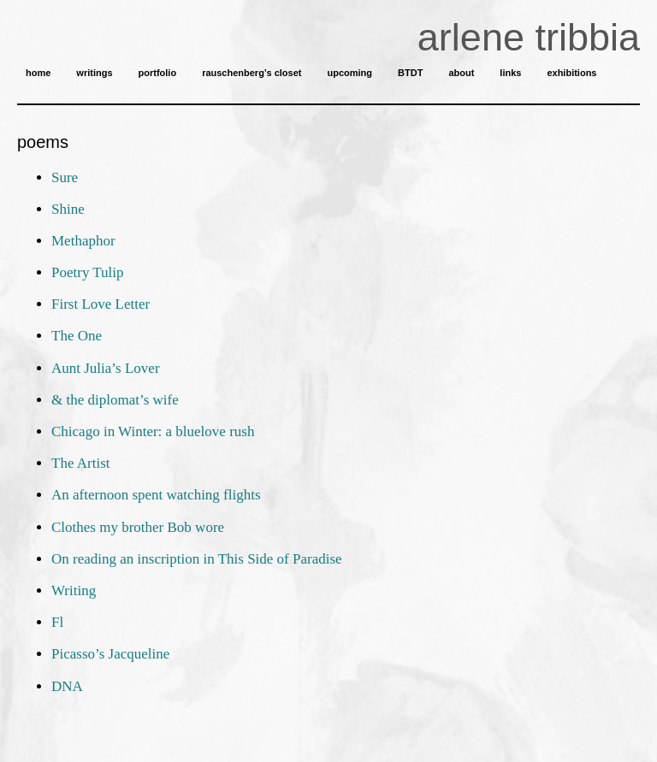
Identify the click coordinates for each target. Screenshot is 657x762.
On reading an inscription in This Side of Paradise (196, 559)
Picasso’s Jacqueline (110, 654)
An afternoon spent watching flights (156, 495)
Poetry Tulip (87, 272)
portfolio (158, 73)
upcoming (349, 73)
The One (76, 336)
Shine (68, 209)
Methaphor (83, 241)
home (38, 73)
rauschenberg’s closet (251, 73)
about (461, 73)
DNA (67, 686)
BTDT (410, 73)
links (510, 73)
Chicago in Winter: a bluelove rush (152, 431)
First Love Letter (100, 304)
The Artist (80, 463)
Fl (57, 622)
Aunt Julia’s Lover (105, 368)
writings (94, 73)
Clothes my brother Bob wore (137, 527)
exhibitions (571, 73)
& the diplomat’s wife (115, 400)
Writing (73, 590)
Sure (64, 177)
